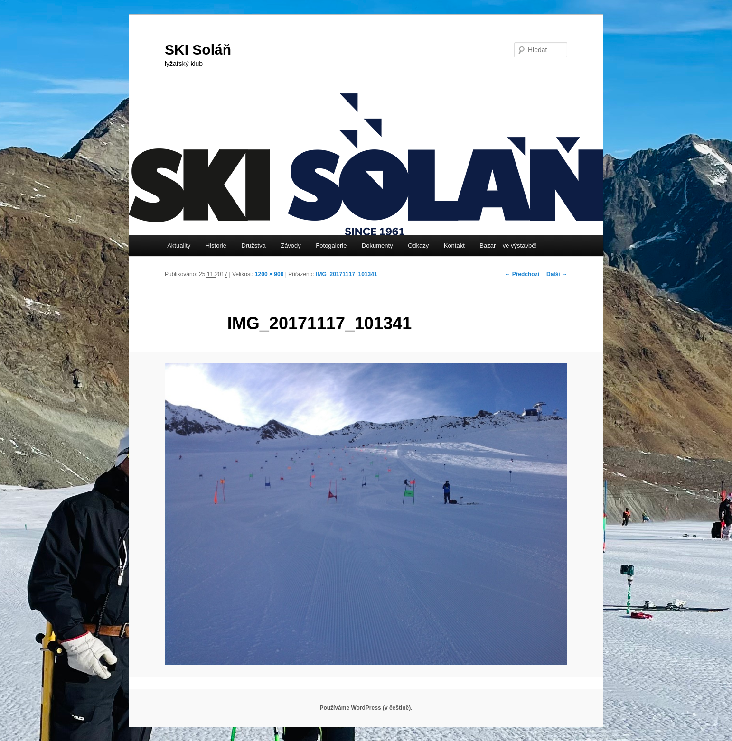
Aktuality (178, 245)
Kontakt (454, 245)
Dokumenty (377, 245)
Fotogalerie (331, 245)
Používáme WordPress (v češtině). (365, 707)
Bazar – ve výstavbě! (508, 245)
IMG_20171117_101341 (346, 274)
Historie (216, 245)
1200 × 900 (269, 274)
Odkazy (418, 245)
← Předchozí (522, 274)
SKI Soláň (198, 49)
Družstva (253, 245)
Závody (291, 245)
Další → (556, 274)
